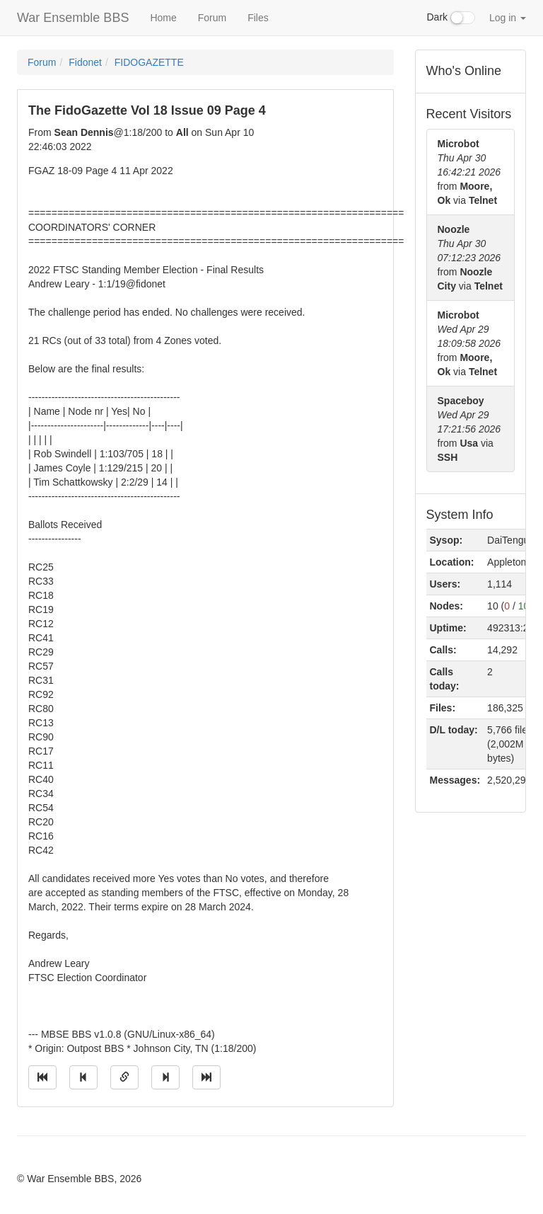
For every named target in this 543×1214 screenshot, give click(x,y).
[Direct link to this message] (124, 1077)
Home (163, 17)
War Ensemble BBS (73, 18)
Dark (451, 17)
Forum (212, 17)
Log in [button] (507, 17)
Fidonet (85, 62)
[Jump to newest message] (206, 1077)
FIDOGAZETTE (149, 62)
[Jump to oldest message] (42, 1077)
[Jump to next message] (165, 1077)
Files (258, 17)
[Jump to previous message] (83, 1077)
